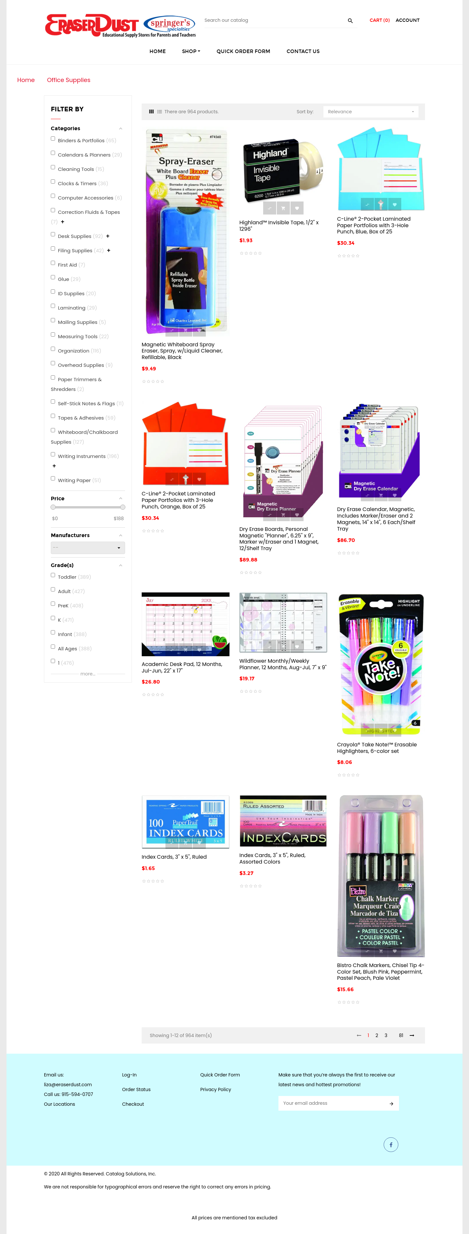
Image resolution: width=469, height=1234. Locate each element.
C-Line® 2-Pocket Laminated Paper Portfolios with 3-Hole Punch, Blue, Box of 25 (374, 225)
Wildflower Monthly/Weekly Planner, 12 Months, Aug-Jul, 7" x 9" (283, 664)
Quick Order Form (220, 1075)
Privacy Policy (215, 1089)
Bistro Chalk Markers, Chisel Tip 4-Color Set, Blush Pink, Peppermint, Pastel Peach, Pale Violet (380, 972)
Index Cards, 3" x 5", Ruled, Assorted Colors (272, 859)
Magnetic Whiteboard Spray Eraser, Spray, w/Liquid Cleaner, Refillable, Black (182, 351)
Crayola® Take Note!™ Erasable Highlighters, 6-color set (377, 748)
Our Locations (59, 1104)
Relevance (372, 110)
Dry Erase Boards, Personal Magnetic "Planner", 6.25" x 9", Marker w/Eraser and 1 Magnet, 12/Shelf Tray (279, 538)
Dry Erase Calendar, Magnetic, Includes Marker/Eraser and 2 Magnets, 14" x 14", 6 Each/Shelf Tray (376, 519)
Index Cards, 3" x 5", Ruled (174, 857)
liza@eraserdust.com (68, 1084)
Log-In (129, 1075)
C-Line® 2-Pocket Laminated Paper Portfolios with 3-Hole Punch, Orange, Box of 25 (178, 500)
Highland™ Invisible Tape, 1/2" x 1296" (279, 226)
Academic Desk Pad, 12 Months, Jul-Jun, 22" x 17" (182, 667)
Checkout (133, 1104)
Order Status (136, 1089)
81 (401, 1035)
